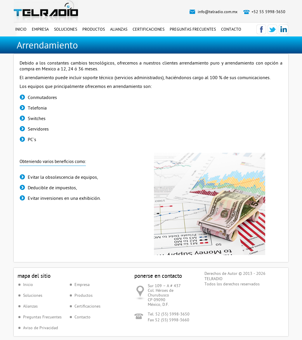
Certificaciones (148, 29)
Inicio (21, 29)
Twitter (272, 29)
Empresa (40, 29)
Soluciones (65, 29)
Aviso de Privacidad (40, 327)
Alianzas (118, 29)
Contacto (231, 29)
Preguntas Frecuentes (193, 29)
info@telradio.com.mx (217, 11)
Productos (93, 29)
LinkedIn (283, 29)
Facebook (261, 29)
